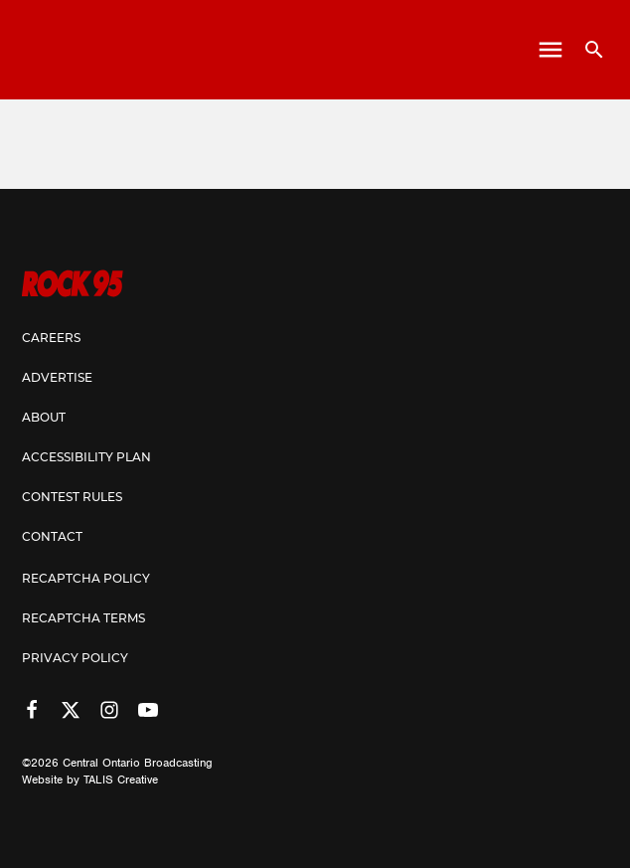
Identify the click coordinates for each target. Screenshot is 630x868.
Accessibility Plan (86, 458)
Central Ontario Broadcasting (138, 763)
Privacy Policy (75, 659)
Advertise (57, 379)
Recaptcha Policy (86, 580)
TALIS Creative (120, 779)
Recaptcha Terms (83, 619)
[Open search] (586, 50)
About (44, 419)
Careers (51, 339)
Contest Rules (72, 498)
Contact (52, 538)
